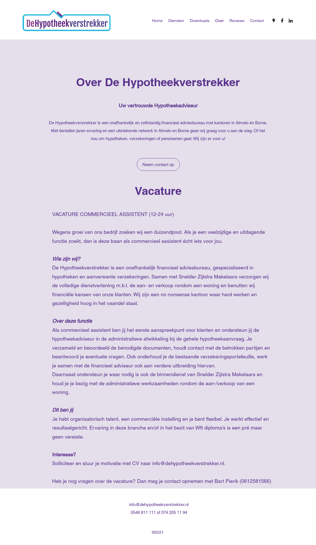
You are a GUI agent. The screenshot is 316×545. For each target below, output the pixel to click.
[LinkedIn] (290, 20)
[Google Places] (274, 20)
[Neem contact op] (158, 164)
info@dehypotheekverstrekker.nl (188, 463)
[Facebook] (282, 20)
